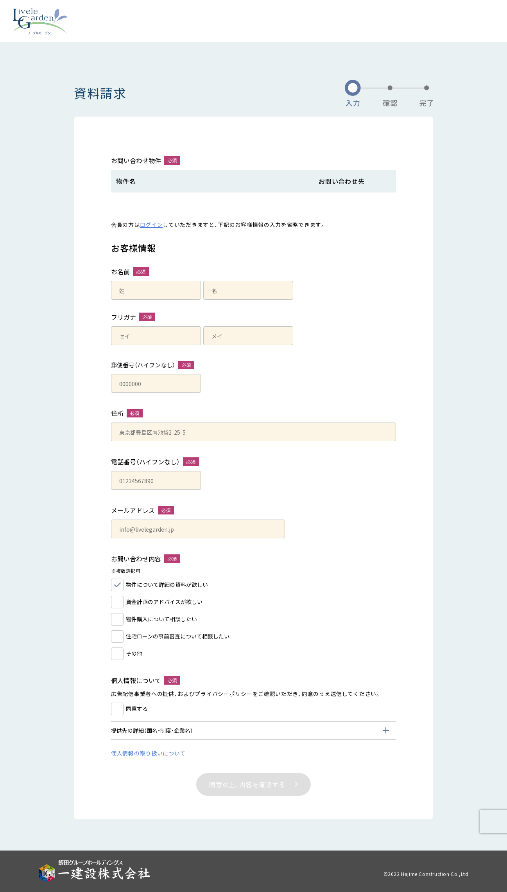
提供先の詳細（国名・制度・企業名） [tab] (152, 730)
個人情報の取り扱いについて (148, 753)
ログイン (151, 224)
